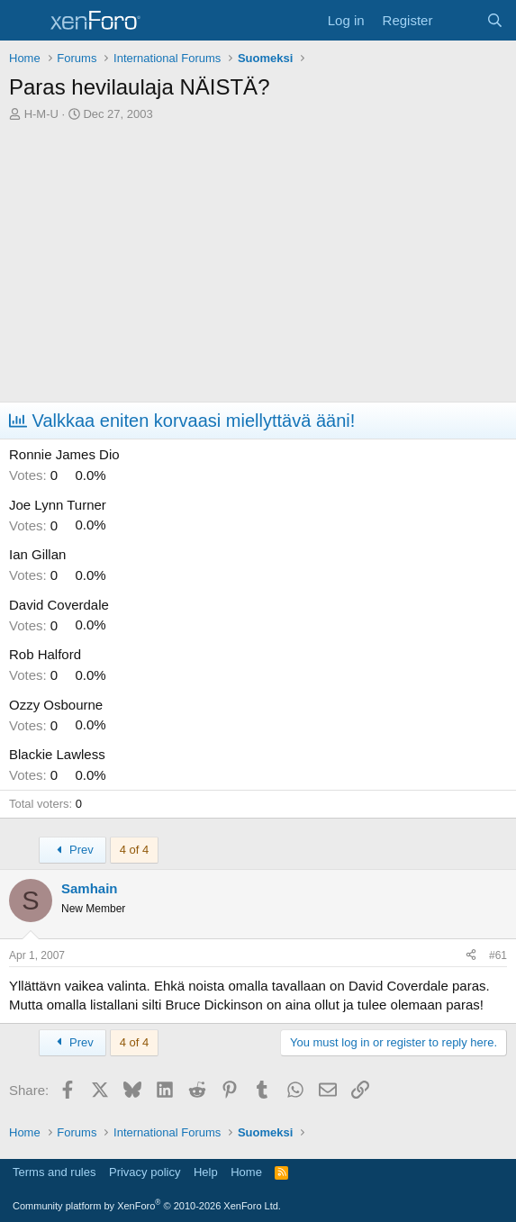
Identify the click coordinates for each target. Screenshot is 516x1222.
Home (246, 1172)
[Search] (494, 20)
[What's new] (458, 20)
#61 (498, 955)
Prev (72, 849)
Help (206, 1172)
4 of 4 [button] (134, 849)
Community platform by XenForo (147, 1205)
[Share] (471, 956)
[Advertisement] (258, 266)
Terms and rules (54, 1172)
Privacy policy (144, 1172)
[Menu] (25, 21)
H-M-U (41, 114)
